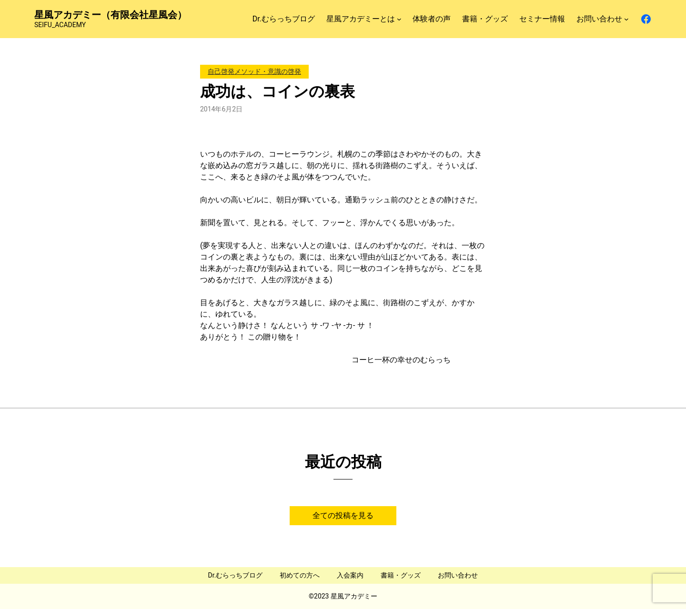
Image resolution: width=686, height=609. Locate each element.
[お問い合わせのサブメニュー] (626, 19)
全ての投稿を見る (343, 515)
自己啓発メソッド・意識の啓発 (254, 71)
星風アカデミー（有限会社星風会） (110, 15)
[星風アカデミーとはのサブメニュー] (399, 19)
